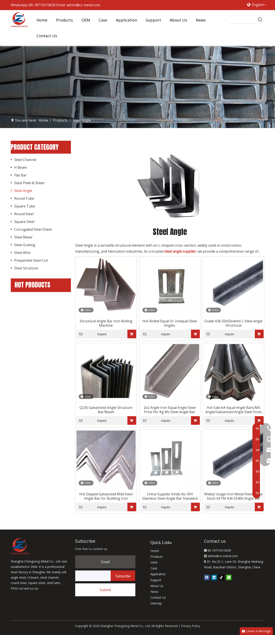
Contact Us (158, 597)
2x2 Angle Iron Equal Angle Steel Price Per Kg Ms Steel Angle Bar (170, 409)
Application (158, 574)
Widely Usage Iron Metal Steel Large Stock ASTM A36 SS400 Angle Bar (233, 496)
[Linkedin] (214, 577)
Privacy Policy (190, 626)
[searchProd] (241, 19)
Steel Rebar (23, 237)
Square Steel (24, 221)
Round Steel (24, 214)
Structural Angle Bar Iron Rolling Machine (106, 323)
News (154, 592)
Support (155, 580)
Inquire (91, 334)
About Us (156, 586)
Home (154, 551)
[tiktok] (221, 577)
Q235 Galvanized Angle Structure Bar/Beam (105, 409)
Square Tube (24, 206)
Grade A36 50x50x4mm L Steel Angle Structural (233, 323)
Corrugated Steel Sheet (33, 229)
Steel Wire (22, 252)
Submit (105, 589)
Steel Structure (26, 268)
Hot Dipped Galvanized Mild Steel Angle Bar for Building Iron (106, 496)
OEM (153, 562)
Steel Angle (23, 190)
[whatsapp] (228, 577)
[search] (92, 576)
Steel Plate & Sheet (29, 183)
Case (153, 568)
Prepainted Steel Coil (31, 260)
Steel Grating (24, 245)
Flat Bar (20, 175)
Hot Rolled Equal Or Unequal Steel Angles (169, 323)
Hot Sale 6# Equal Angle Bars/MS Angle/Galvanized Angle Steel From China (233, 409)
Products (156, 557)
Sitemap (156, 603)
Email (105, 561)
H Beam (20, 167)
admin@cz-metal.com (83, 5)
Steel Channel (25, 159)
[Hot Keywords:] (260, 19)
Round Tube (24, 198)
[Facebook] (206, 577)
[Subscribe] (123, 575)
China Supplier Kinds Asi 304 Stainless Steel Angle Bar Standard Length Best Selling (169, 496)
